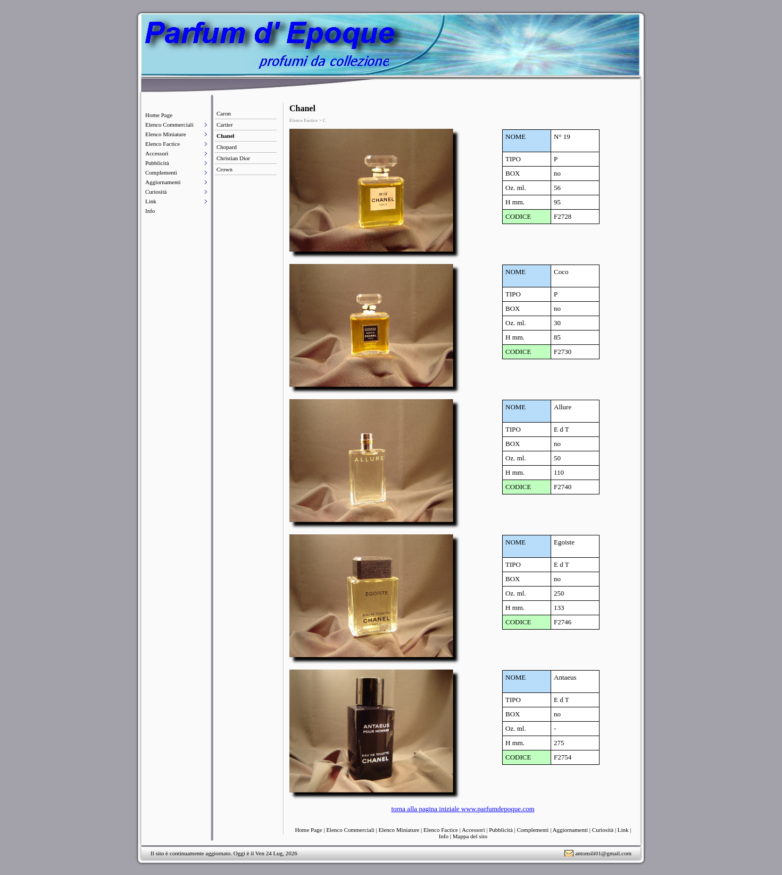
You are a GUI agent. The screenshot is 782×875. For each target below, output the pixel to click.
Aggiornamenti (163, 182)
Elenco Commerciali (169, 124)
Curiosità (156, 191)
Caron (224, 113)
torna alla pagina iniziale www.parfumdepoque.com (462, 809)
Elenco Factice (162, 144)
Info (150, 211)
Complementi (161, 172)
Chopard (227, 147)
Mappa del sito (470, 836)
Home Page (158, 115)
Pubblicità (157, 163)
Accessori (156, 153)
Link (150, 201)
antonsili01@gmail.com (603, 853)
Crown (224, 169)
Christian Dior (233, 158)
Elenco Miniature (165, 134)
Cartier (225, 124)
